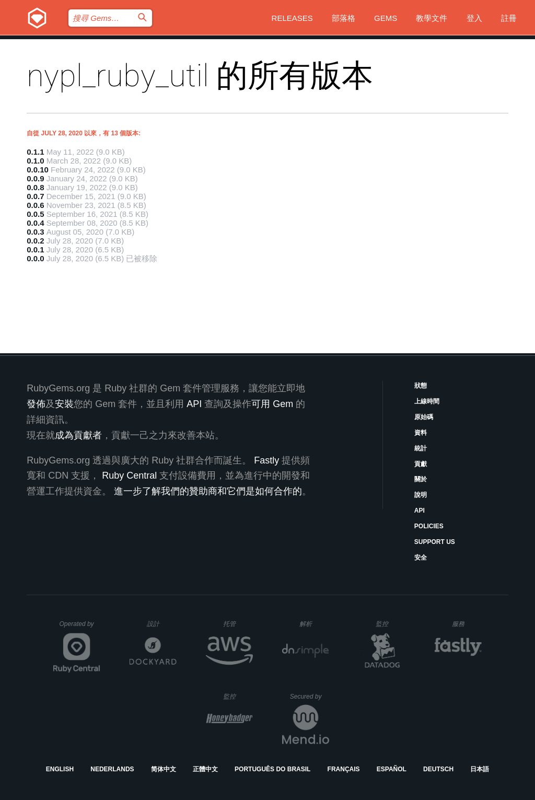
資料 (420, 432)
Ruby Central (129, 475)
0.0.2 (35, 240)
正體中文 (205, 769)
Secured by (309, 696)
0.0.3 (35, 231)
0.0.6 (35, 205)
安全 (420, 557)
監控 (390, 624)
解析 (314, 624)
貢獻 (420, 464)
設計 (162, 624)
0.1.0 (35, 160)
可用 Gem (272, 404)
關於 (420, 479)
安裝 (64, 404)
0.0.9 (35, 178)
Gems (385, 18)
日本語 (479, 769)
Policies (429, 526)
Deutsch (438, 769)
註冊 (509, 18)
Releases (292, 18)
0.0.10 (38, 169)
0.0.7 (35, 196)
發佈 (36, 404)
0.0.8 (35, 187)
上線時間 (426, 401)
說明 (420, 494)
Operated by (80, 627)
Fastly (266, 460)
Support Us (434, 542)
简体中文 (163, 769)
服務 (466, 624)
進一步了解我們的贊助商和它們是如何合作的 (208, 491)
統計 (420, 448)
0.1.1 (35, 151)
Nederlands (112, 769)
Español (391, 769)
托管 (236, 624)
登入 (474, 18)
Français (344, 769)
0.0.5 (35, 214)
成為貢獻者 (78, 435)
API (419, 510)
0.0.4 (35, 222)
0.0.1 (35, 249)
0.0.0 (35, 258)
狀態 (420, 385)
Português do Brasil (272, 769)
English (60, 769)
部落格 (343, 18)
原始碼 (423, 417)
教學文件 (431, 18)
